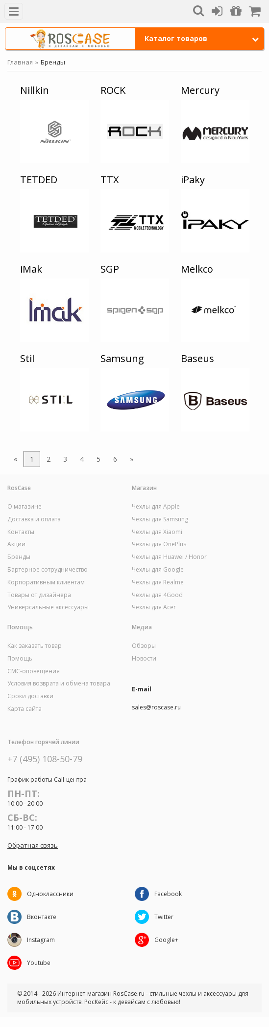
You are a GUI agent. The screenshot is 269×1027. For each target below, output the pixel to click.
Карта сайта (24, 709)
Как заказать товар (34, 646)
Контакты (20, 532)
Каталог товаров (202, 38)
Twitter (163, 917)
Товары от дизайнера (39, 595)
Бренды (18, 557)
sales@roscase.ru (156, 707)
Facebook (168, 894)
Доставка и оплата (34, 519)
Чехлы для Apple (156, 507)
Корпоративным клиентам (46, 582)
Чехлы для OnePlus (159, 544)
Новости (144, 659)
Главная (20, 62)
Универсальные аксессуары (48, 607)
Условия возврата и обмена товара (58, 683)
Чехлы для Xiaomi (157, 532)
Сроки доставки (30, 696)
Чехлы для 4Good (157, 595)
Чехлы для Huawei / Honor (169, 557)
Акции (16, 544)
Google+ (166, 940)
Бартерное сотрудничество (47, 570)
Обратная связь (32, 845)
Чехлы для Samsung (160, 519)
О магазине (24, 507)
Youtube (38, 963)
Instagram (41, 940)
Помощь (19, 659)
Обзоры (144, 646)
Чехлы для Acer (154, 607)
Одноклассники (50, 894)
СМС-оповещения (33, 671)
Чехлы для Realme (158, 582)
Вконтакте (41, 917)
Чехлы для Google (158, 570)
